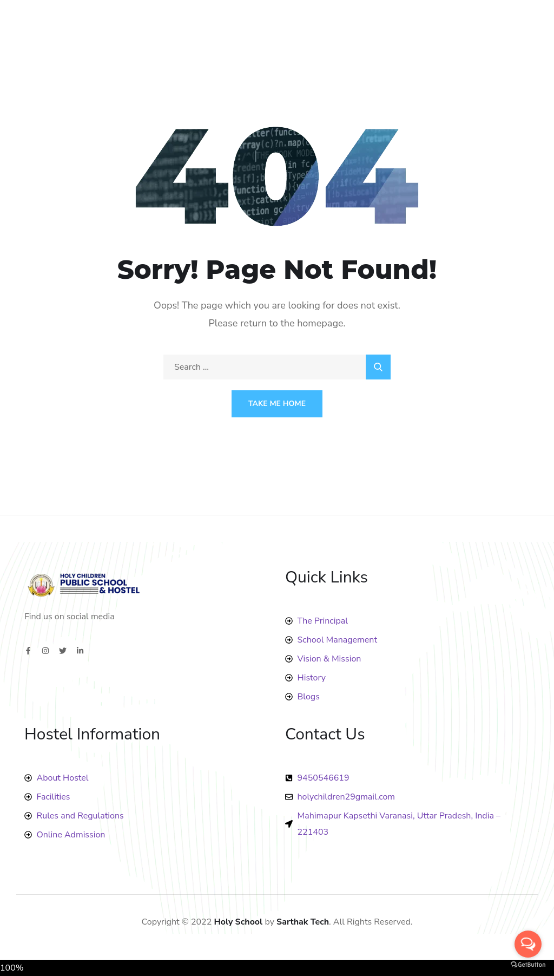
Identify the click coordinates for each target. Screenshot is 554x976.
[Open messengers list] (528, 944)
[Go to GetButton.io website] (528, 964)
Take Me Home (277, 403)
